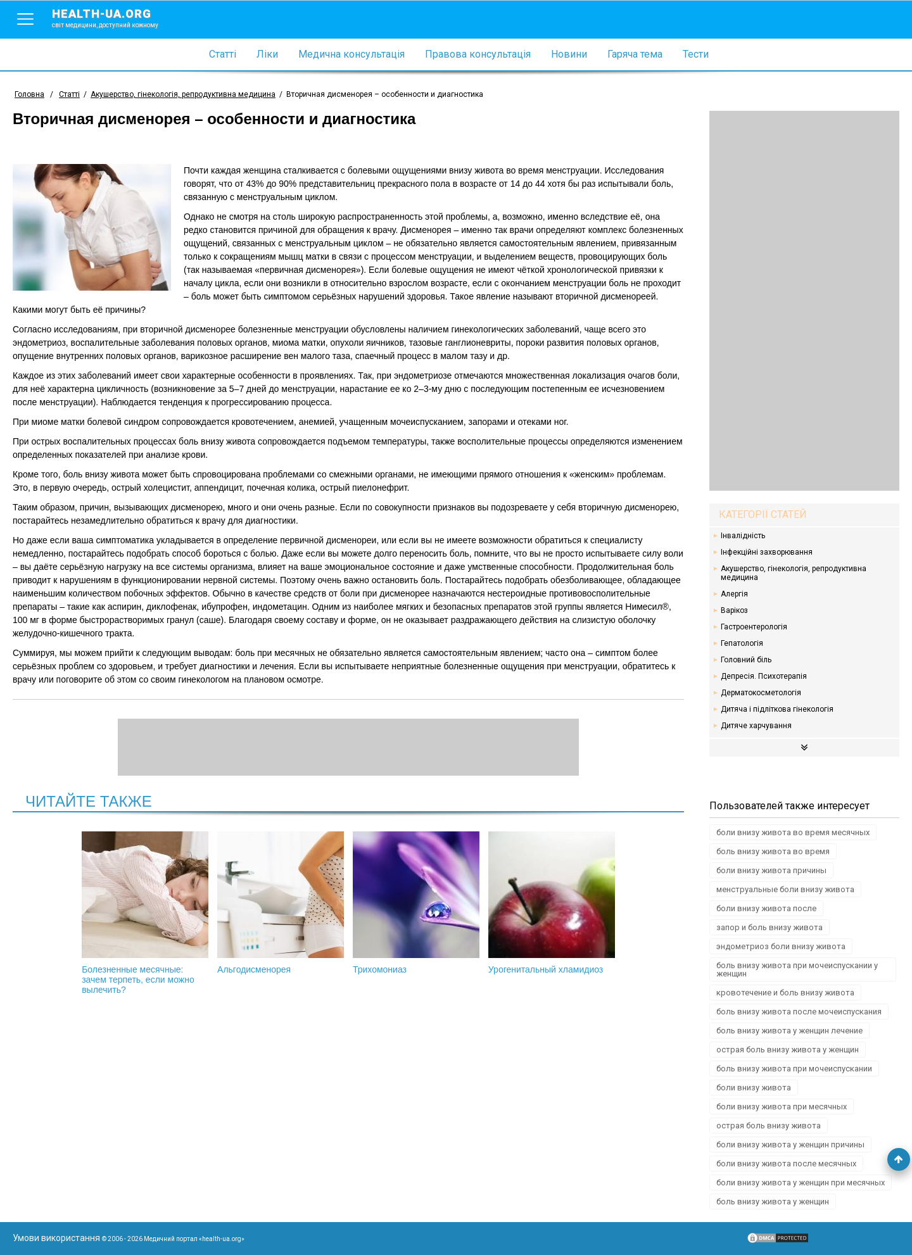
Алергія (734, 594)
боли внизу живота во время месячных (793, 832)
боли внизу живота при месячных (781, 1106)
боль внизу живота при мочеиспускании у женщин (797, 969)
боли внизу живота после (766, 908)
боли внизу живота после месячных (786, 1163)
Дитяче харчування (756, 725)
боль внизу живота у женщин (772, 1201)
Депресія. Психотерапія (764, 676)
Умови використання (56, 1238)
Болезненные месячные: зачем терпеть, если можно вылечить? (145, 913)
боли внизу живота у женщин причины (790, 1144)
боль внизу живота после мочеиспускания (799, 1011)
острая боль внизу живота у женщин (787, 1049)
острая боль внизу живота (768, 1125)
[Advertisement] (804, 301)
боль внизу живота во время (773, 851)
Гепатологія (742, 643)
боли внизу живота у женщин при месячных (800, 1182)
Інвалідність (743, 535)
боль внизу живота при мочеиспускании (794, 1068)
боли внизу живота (753, 1087)
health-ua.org (115, 17)
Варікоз (734, 610)
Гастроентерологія (754, 626)
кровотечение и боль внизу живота (785, 992)
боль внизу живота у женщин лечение (789, 1030)
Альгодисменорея (280, 902)
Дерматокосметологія (761, 692)
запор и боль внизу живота (769, 927)
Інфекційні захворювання (767, 552)
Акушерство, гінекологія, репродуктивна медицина (793, 573)
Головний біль (746, 659)
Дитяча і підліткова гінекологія (777, 709)
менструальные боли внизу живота (785, 889)
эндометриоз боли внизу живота (781, 946)
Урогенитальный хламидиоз (551, 902)
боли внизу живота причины (771, 870)
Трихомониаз (416, 902)
